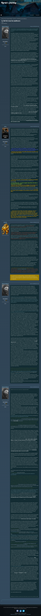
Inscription (38, 15)
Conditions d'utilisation (22, 614)
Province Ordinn (9, 18)
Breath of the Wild (36, 0)
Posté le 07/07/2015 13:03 (34, 26)
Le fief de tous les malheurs (22, 18)
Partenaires (28, 614)
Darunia (5, 222)
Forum (2, 18)
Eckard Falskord (5, 26)
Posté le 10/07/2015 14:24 (34, 126)
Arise (5, 126)
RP (5, 18)
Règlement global (13, 614)
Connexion (32, 15)
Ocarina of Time (28, 0)
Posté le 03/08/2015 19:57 (34, 222)
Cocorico (14, 18)
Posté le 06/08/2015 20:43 (34, 283)
